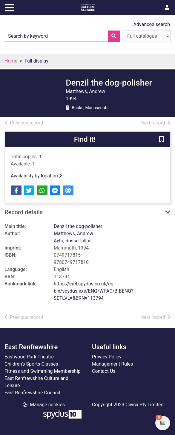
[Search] (114, 36)
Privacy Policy (107, 357)
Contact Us (104, 371)
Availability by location (36, 176)
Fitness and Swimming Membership (42, 371)
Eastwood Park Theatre (29, 357)
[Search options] (146, 36)
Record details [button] (23, 212)
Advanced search (151, 24)
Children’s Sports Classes (31, 364)
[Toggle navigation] (9, 6)
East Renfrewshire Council (32, 393)
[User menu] (167, 7)
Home (10, 61)
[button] (161, 140)
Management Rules (112, 364)
